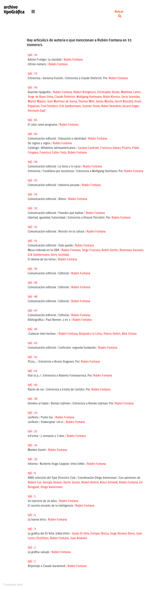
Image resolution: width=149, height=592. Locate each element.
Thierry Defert (111, 333)
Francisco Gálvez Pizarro (115, 148)
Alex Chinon (129, 333)
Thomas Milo (86, 101)
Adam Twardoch (111, 106)
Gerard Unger (130, 106)
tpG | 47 (32, 310)
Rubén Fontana (73, 59)
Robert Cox (34, 482)
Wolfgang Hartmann (89, 96)
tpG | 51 (32, 240)
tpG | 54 (32, 194)
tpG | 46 (32, 329)
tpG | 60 (32, 134)
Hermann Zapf (36, 110)
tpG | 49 (32, 282)
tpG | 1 (32, 561)
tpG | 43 (32, 343)
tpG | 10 (32, 459)
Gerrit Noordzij (124, 101)
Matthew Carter (131, 92)
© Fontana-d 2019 (13, 584)
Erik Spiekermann (70, 106)
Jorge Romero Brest (122, 533)
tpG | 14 (32, 445)
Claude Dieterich (65, 96)
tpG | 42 (32, 357)
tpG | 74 (32, 55)
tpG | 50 (32, 268)
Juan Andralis (78, 538)
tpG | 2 (32, 547)
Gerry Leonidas (130, 96)
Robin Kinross (111, 96)
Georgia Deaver (52, 482)
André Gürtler (109, 250)
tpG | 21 (32, 431)
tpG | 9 (32, 473)
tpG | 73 (32, 73)
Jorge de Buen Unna (40, 96)
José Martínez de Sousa (62, 101)
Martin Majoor (37, 101)
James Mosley (104, 101)
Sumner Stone (91, 106)
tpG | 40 (32, 385)
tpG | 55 (32, 180)
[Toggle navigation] (33, 12)
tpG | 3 (32, 529)
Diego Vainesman (51, 487)
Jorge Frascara (91, 250)
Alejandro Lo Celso (90, 333)
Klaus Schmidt (109, 482)
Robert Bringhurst (84, 92)
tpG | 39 (32, 398)
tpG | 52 (32, 227)
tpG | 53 (32, 208)
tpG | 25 (32, 412)
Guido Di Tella (80, 533)
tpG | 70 (32, 87)
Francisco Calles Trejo (53, 152)
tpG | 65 (32, 120)
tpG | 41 (32, 371)
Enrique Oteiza (99, 533)
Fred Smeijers (49, 106)
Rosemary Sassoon (131, 250)
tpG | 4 (32, 515)
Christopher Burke (108, 92)
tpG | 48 (32, 296)
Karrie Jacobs (71, 482)
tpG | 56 (32, 161)
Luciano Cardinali (88, 148)
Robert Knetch (90, 482)
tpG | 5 (32, 496)
